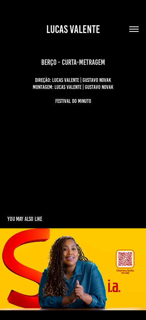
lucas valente (73, 29)
